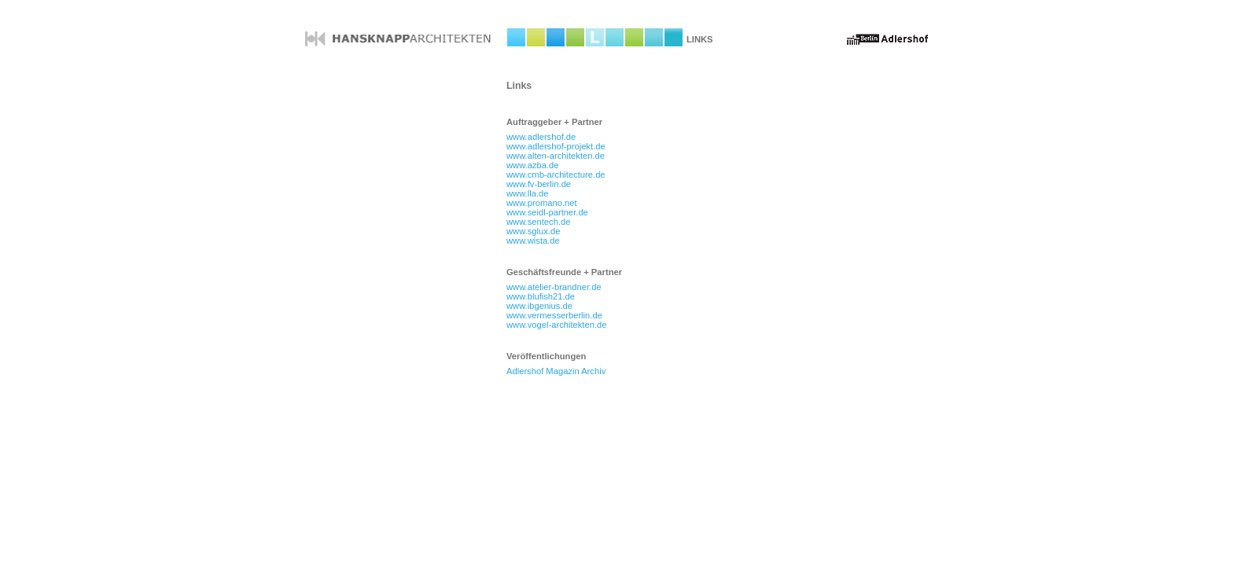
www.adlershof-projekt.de (555, 146)
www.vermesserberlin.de (554, 315)
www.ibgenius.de (539, 306)
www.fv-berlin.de (538, 184)
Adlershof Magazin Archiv (555, 371)
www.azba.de (532, 165)
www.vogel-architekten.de (556, 324)
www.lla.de (527, 193)
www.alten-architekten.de (555, 155)
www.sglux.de (533, 231)
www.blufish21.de (540, 296)
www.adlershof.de (541, 137)
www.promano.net (541, 203)
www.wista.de (533, 240)
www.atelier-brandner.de (554, 287)
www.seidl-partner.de (547, 212)
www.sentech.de (538, 221)
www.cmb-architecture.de (555, 174)
